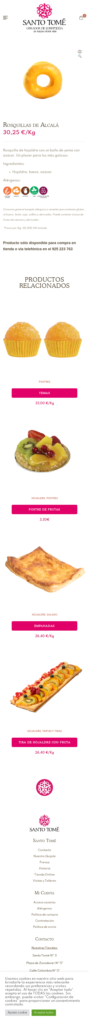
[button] (80, 54)
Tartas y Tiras (52, 731)
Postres (44, 382)
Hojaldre (38, 498)
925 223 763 (62, 249)
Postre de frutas (44, 509)
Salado (52, 615)
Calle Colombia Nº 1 (44, 970)
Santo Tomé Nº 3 (44, 955)
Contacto (44, 939)
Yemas (44, 393)
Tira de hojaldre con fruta (44, 742)
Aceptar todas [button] (44, 1012)
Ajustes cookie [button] (17, 1012)
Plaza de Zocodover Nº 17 (44, 963)
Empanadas (44, 626)
